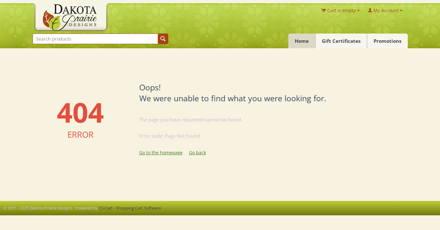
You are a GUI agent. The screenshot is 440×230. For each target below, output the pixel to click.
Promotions (387, 41)
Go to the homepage (161, 153)
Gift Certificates (341, 41)
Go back (197, 153)
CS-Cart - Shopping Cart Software (130, 208)
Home (302, 41)
